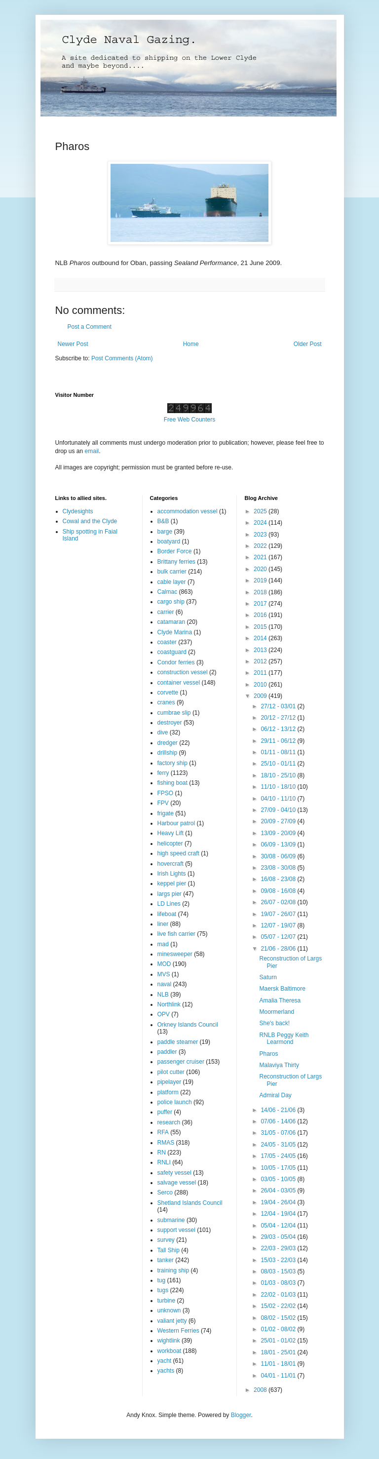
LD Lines (169, 903)
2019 (261, 580)
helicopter (170, 843)
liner (163, 924)
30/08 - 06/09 (279, 856)
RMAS (166, 1142)
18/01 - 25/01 (279, 1352)
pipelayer (169, 1081)
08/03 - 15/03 (279, 1271)
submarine (171, 1220)
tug (161, 1280)
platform (168, 1092)
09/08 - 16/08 (279, 890)
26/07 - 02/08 (279, 902)
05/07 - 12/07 (279, 936)
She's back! (274, 1023)
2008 (261, 1389)
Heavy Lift (170, 833)
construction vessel (182, 672)
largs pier (169, 893)
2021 (261, 557)
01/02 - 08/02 (279, 1329)
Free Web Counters (190, 419)
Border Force (174, 551)
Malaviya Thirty (279, 1065)
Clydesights (78, 511)
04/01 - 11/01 (279, 1375)
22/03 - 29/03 (279, 1248)
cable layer (171, 581)
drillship (167, 752)
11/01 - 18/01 (279, 1363)
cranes (166, 702)
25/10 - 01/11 (279, 763)
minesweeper (174, 954)
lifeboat (167, 914)
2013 (261, 650)
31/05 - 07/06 (279, 1132)
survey (166, 1239)
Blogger (241, 1415)
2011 (261, 672)
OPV (163, 1014)
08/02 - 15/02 (279, 1317)
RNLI (164, 1162)
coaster (167, 642)
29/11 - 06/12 (279, 740)
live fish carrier (176, 933)
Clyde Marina (174, 632)
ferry (163, 772)
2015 (261, 626)
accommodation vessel (187, 511)
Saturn (267, 977)
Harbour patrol (176, 823)
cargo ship (171, 601)
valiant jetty (172, 1320)
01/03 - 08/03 (279, 1282)
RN (161, 1152)
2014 (261, 638)
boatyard (169, 541)
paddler (167, 1051)
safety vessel (174, 1172)
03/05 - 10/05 (279, 1179)
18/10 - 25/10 (279, 775)
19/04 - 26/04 (279, 1202)
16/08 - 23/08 (279, 879)
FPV (163, 803)
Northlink (169, 1004)
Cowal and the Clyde (90, 521)
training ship (173, 1270)
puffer (164, 1112)
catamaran (171, 621)
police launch (174, 1102)
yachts (166, 1370)
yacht (164, 1360)
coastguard (172, 652)
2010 (261, 684)
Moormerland (276, 1011)
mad (163, 944)
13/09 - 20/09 (279, 833)
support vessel (176, 1230)
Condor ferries (176, 662)
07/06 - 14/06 (279, 1121)
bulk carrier (172, 571)
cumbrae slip (174, 712)
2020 (261, 569)
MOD (164, 963)
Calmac (167, 591)
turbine (166, 1300)
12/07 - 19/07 (279, 925)
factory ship (172, 763)
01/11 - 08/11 (279, 752)
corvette (168, 692)
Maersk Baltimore (282, 988)
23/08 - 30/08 (279, 867)
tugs (163, 1290)
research (169, 1122)
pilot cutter (171, 1072)
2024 (261, 522)
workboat (169, 1350)
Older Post (308, 344)
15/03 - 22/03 (279, 1260)
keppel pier (172, 883)
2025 (261, 511)
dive (162, 732)
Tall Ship (168, 1250)
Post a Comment (90, 326)
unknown (169, 1310)
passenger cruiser (180, 1061)
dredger (167, 742)
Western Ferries (178, 1330)
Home (191, 344)
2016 (261, 615)
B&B (163, 521)
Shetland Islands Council (190, 1202)
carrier (165, 612)
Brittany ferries (176, 561)
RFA (163, 1132)
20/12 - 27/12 (279, 717)
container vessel (178, 682)
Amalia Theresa (280, 1000)
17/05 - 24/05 (279, 1155)
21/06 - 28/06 (279, 948)
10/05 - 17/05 (279, 1167)
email (92, 451)
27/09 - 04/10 (279, 809)
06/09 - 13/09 (279, 844)
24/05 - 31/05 (279, 1144)
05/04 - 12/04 (279, 1225)
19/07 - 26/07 (279, 914)
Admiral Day (275, 1095)
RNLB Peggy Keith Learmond (283, 1038)
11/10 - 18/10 (279, 786)
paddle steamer (177, 1041)
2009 (261, 695)
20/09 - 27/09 (279, 821)
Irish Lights (171, 873)
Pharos (268, 1053)
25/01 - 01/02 (279, 1340)
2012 (261, 661)
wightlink (168, 1340)
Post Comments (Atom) (122, 358)
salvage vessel (176, 1182)
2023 (261, 534)
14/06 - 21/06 (279, 1110)
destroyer (169, 722)
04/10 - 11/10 (279, 798)
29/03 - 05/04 (279, 1236)
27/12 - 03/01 (279, 706)
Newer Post (73, 344)
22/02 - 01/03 (279, 1294)
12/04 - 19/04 (279, 1213)
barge (165, 531)
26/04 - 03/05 (279, 1190)
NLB (163, 994)
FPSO (165, 793)
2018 (261, 592)
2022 (261, 545)
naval (164, 984)
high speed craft (178, 853)
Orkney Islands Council (187, 1024)
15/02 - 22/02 (279, 1306)
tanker (165, 1260)
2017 (261, 603)
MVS (163, 974)
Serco (165, 1192)
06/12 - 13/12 (279, 729)
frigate (165, 813)
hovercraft (170, 863)
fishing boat (172, 782)
